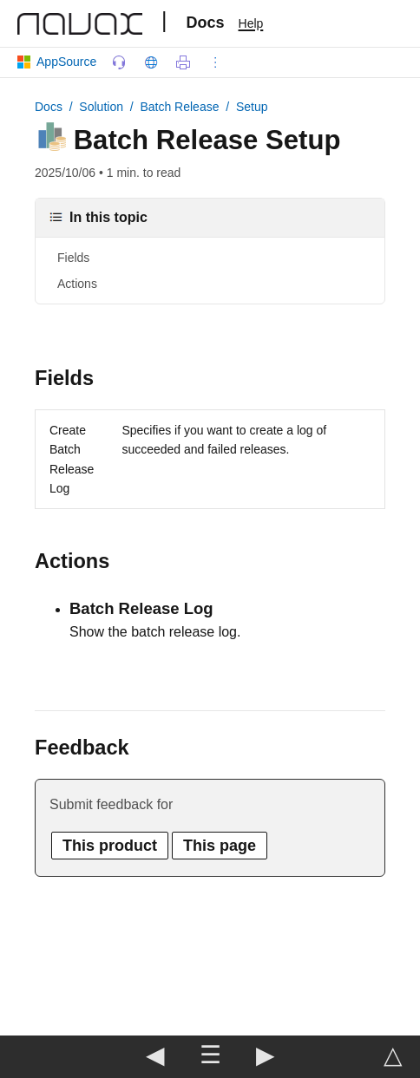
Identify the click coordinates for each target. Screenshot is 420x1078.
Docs (206, 22)
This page (219, 845)
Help (251, 23)
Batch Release (179, 107)
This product (109, 845)
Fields (73, 258)
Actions (77, 284)
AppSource (60, 62)
